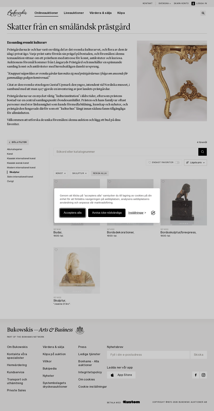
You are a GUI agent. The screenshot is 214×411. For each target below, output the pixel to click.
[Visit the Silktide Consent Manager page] (153, 213)
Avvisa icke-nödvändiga (107, 212)
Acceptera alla (72, 212)
